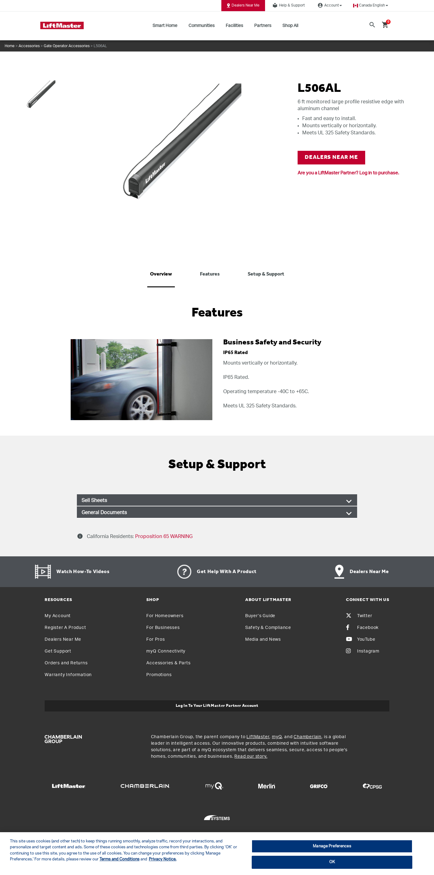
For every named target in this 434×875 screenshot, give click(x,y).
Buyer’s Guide (260, 616)
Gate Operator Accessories (67, 46)
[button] (371, 5)
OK (332, 862)
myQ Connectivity (165, 651)
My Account (58, 616)
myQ (277, 737)
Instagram (362, 651)
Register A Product (65, 628)
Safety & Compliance (268, 628)
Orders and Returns (66, 663)
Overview (161, 274)
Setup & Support (266, 274)
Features (210, 274)
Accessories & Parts (168, 663)
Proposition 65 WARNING (163, 536)
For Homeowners (164, 616)
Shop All (290, 26)
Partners (262, 26)
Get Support (58, 651)
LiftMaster (257, 737)
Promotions (158, 675)
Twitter (359, 616)
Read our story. (250, 756)
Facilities (234, 26)
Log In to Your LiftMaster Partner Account (217, 706)
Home (10, 46)
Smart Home (165, 26)
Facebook (362, 628)
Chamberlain (307, 737)
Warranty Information (68, 675)
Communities (201, 26)
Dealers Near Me (243, 5)
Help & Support (288, 5)
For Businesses (162, 628)
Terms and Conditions (120, 859)
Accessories (29, 46)
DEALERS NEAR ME (331, 157)
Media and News (263, 639)
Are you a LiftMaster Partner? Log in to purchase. (348, 173)
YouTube (360, 639)
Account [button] (329, 5)
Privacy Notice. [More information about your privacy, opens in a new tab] (162, 859)
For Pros (155, 639)
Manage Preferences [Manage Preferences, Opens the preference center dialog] (332, 846)
